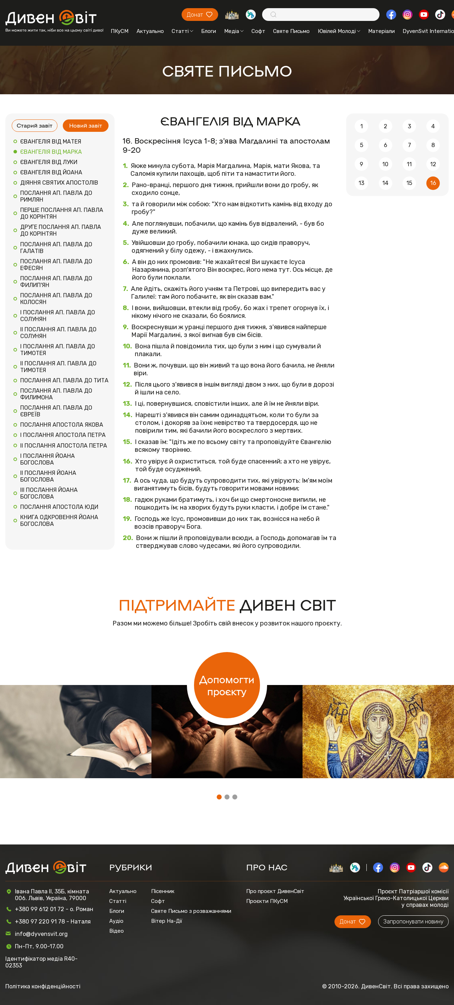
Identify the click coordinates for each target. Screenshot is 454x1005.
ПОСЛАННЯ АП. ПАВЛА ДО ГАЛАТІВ (56, 247)
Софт (258, 31)
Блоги (208, 31)
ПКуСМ (119, 31)
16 (433, 183)
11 (409, 164)
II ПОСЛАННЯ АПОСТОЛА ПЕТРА (63, 445)
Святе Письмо (291, 31)
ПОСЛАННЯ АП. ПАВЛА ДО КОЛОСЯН (56, 298)
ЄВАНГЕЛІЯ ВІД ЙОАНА (51, 172)
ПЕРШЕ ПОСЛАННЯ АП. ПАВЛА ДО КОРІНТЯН (61, 213)
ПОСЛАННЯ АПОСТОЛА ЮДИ (59, 507)
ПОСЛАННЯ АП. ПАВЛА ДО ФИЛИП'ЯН (56, 281)
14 (385, 183)
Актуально (150, 31)
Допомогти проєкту (226, 685)
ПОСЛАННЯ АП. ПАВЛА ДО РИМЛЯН (56, 196)
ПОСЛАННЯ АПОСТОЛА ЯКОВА (61, 424)
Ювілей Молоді (339, 31)
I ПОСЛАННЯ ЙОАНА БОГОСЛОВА (47, 459)
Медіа (234, 31)
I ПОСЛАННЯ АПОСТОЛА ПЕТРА (63, 435)
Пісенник (163, 891)
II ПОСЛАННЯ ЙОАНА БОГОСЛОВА (48, 476)
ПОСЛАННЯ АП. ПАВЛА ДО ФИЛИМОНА (56, 394)
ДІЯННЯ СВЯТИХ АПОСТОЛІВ (59, 182)
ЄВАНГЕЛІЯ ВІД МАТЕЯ (50, 141)
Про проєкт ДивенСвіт (275, 891)
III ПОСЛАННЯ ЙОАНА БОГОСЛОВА (49, 493)
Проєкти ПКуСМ (267, 901)
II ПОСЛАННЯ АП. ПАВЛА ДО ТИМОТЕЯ (58, 367)
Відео (116, 931)
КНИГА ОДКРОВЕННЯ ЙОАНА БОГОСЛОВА (59, 520)
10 (385, 164)
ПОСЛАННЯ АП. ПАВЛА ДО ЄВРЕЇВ (56, 411)
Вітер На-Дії (166, 921)
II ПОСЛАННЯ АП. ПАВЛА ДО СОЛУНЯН (58, 332)
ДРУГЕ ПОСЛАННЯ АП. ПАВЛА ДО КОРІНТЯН (60, 230)
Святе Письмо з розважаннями (191, 911)
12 (433, 164)
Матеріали (381, 31)
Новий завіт (85, 125)
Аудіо (116, 921)
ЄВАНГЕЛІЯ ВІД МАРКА (51, 151)
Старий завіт (34, 125)
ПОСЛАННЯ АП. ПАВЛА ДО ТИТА (64, 380)
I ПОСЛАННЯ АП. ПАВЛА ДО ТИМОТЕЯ (57, 349)
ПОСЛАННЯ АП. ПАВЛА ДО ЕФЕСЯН (56, 264)
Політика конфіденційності (43, 986)
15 (409, 183)
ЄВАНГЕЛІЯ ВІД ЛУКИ (48, 162)
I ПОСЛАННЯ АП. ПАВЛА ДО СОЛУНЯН (57, 315)
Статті (182, 31)
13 (361, 183)
